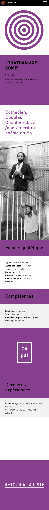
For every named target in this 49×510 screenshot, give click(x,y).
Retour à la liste (24, 485)
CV (24, 352)
